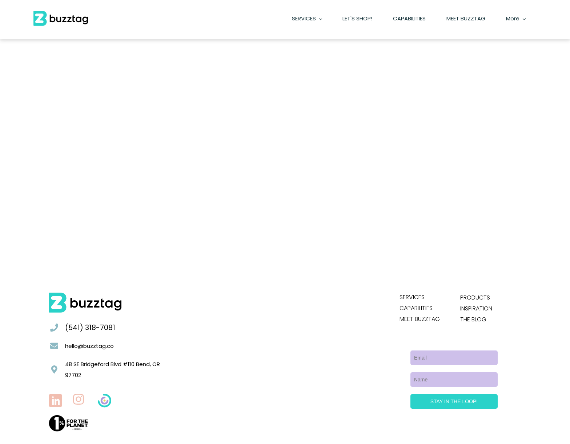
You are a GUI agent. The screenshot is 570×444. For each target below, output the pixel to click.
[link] (68, 410)
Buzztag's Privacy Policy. (168, 439)
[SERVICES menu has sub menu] (234, 14)
